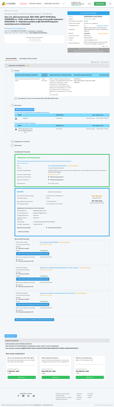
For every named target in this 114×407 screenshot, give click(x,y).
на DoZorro (40, 31)
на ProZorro (32, 31)
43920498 (87, 33)
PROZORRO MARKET (35, 4)
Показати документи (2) (24, 261)
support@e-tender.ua (77, 4)
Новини (79, 395)
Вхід (89, 4)
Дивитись (21, 377)
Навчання (79, 393)
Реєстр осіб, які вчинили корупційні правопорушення (88, 51)
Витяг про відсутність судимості (88, 49)
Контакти (79, 397)
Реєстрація (100, 4)
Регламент (90, 393)
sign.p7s (25, 118)
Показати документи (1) (24, 286)
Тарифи (89, 397)
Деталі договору (23, 232)
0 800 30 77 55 (75, 3)
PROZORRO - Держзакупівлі (63, 393)
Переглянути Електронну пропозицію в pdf (33, 253)
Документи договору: (24, 227)
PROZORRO (23, 4)
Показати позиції (22, 248)
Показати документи (55, 177)
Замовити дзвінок (76, 5)
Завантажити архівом (24, 109)
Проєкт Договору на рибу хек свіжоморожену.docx (25, 130)
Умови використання (48, 405)
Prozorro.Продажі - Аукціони (63, 397)
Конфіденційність (38, 405)
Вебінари (90, 395)
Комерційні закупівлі (51, 4)
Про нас (79, 399)
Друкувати (10, 336)
